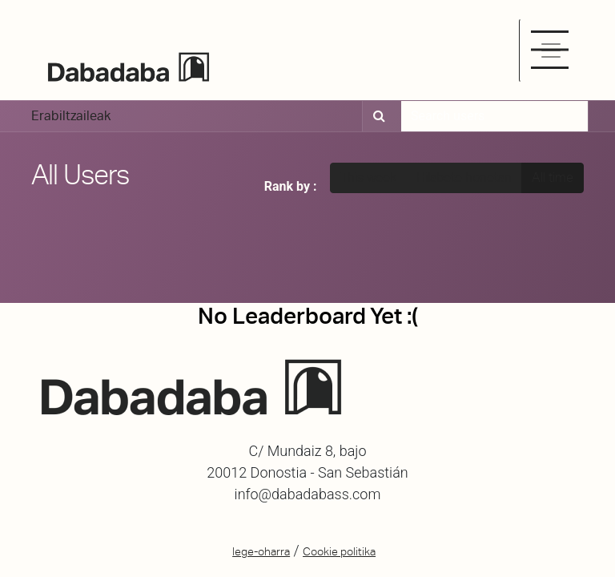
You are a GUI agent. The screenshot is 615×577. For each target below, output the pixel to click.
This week (368, 177)
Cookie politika (339, 551)
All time (552, 177)
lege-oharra (261, 551)
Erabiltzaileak (71, 115)
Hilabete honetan (464, 177)
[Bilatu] (377, 116)
